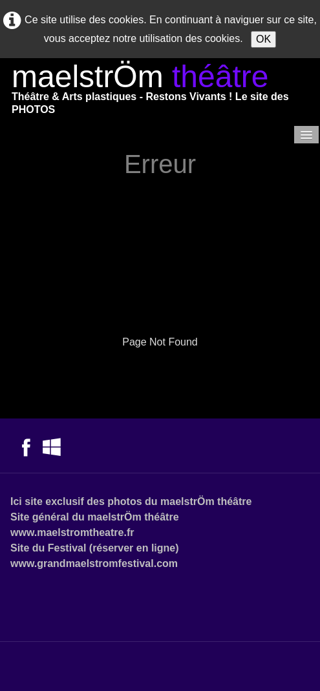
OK (263, 39)
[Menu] (306, 134)
